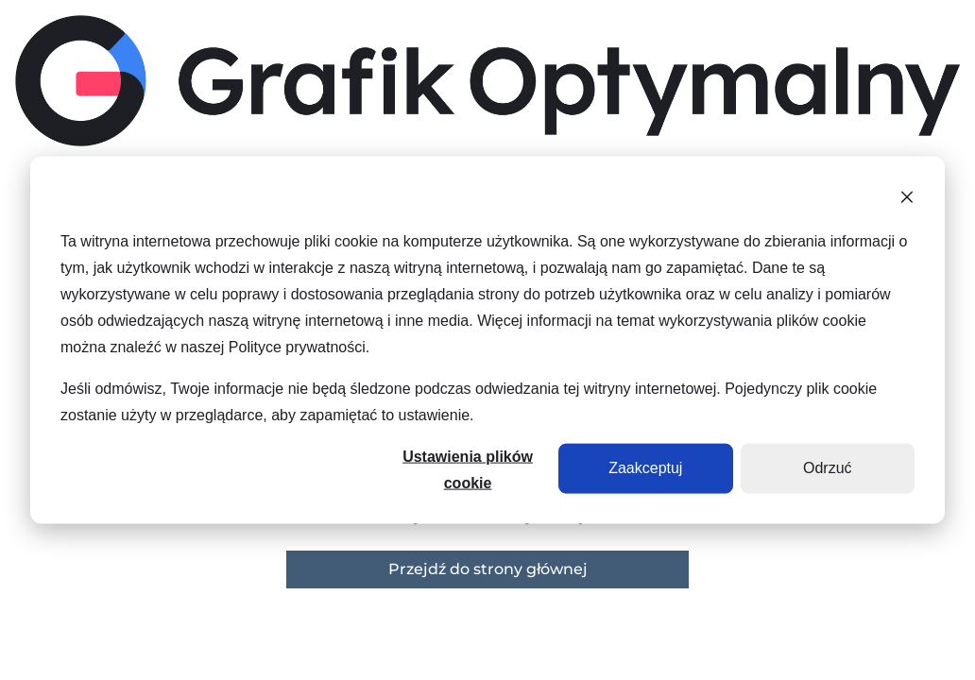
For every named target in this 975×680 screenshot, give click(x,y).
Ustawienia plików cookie (467, 470)
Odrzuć (827, 468)
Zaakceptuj (645, 468)
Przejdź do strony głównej (488, 569)
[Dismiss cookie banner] (907, 200)
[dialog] (487, 340)
